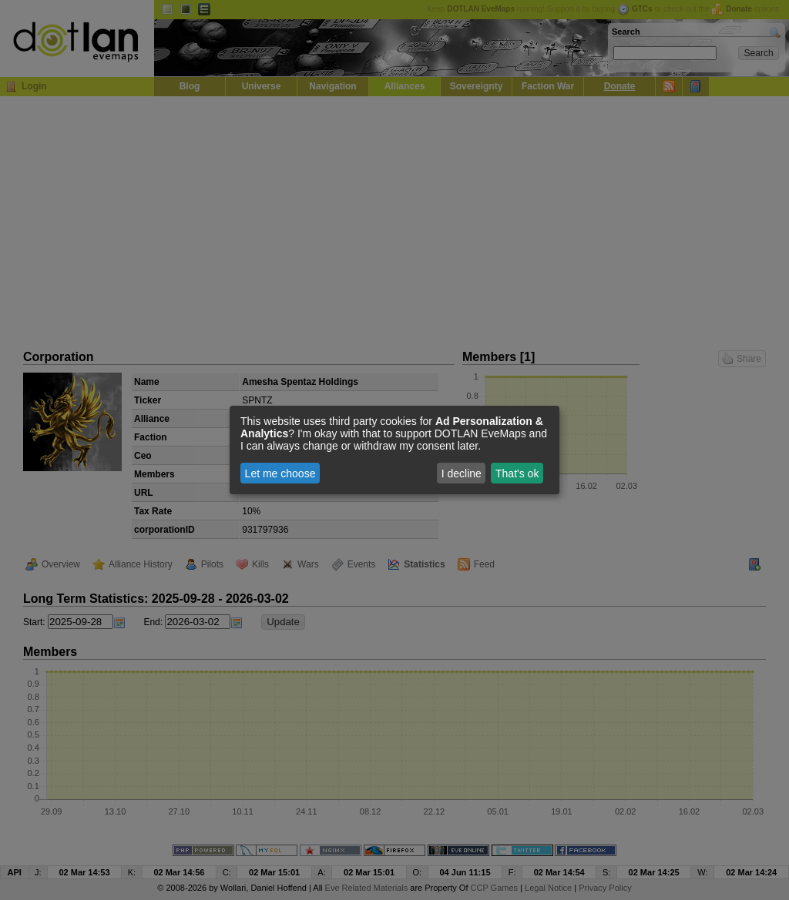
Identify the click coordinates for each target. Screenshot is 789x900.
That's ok (517, 473)
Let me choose (280, 473)
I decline (462, 473)
